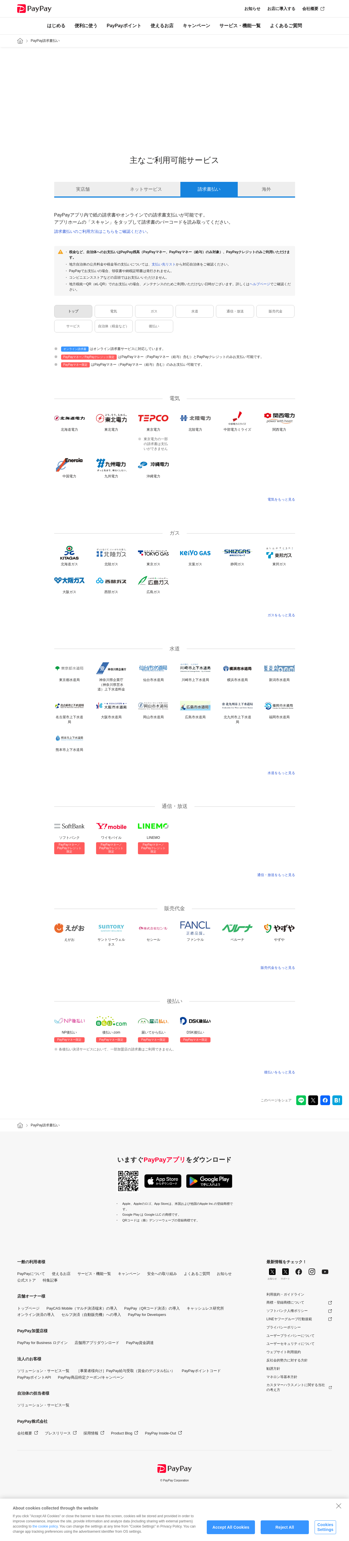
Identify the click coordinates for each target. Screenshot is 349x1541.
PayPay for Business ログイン (42, 1343)
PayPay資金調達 (140, 1343)
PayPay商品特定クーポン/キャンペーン (91, 1377)
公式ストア (26, 1280)
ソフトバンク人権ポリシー (287, 1311)
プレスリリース (58, 1433)
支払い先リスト (164, 264)
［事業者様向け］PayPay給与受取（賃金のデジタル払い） (125, 1371)
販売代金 (275, 311)
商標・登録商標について (285, 1302)
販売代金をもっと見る (278, 968)
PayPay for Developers (147, 1314)
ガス (154, 311)
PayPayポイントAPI (34, 1377)
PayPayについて (31, 1274)
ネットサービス (146, 189)
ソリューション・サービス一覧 (43, 1371)
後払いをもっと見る (279, 1072)
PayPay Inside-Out (160, 1433)
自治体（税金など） (113, 326)
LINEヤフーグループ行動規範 (289, 1319)
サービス (73, 326)
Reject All (284, 1529)
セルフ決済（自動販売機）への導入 (91, 1314)
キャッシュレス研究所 (205, 1308)
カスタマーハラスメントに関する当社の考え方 (295, 1387)
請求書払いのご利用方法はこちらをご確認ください (100, 231)
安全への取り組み (162, 1274)
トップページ (28, 1308)
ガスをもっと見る (281, 615)
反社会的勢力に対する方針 (287, 1360)
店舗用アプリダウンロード (97, 1343)
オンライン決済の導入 (35, 1314)
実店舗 (83, 189)
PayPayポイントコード (201, 1371)
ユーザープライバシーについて (290, 1336)
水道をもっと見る (281, 773)
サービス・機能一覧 (240, 25)
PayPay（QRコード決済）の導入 (152, 1308)
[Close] (338, 1508)
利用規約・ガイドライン (285, 1294)
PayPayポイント (124, 25)
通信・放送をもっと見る (276, 875)
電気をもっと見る (281, 499)
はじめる (56, 25)
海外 (266, 189)
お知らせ (252, 8)
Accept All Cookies (230, 1529)
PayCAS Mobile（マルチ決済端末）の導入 (81, 1308)
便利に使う (86, 25)
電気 (113, 311)
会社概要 (310, 8)
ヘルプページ (259, 284)
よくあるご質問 (286, 25)
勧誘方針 (273, 1369)
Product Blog (121, 1433)
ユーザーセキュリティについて (290, 1344)
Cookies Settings (325, 1529)
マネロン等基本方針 (281, 1377)
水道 (194, 311)
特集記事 (50, 1280)
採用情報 (90, 1433)
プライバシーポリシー (283, 1327)
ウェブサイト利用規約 (283, 1352)
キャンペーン (196, 25)
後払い (154, 326)
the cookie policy (45, 1529)
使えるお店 (162, 25)
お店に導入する (281, 8)
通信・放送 (235, 311)
